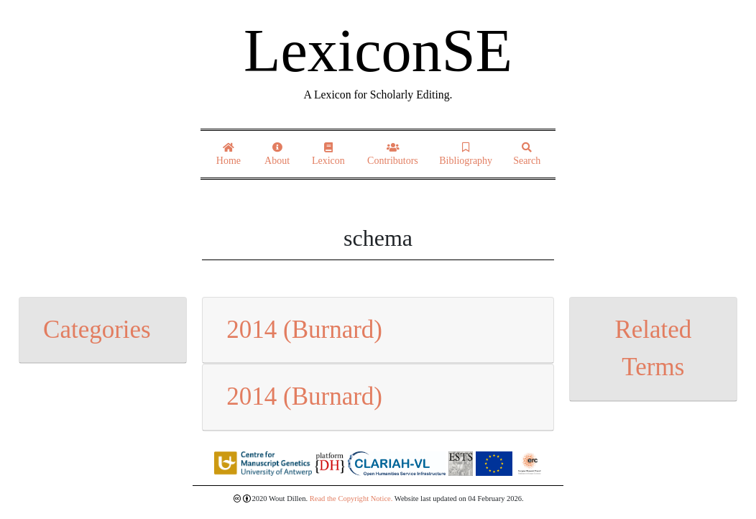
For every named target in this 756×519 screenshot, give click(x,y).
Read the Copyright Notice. (351, 498)
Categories (97, 330)
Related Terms (652, 349)
